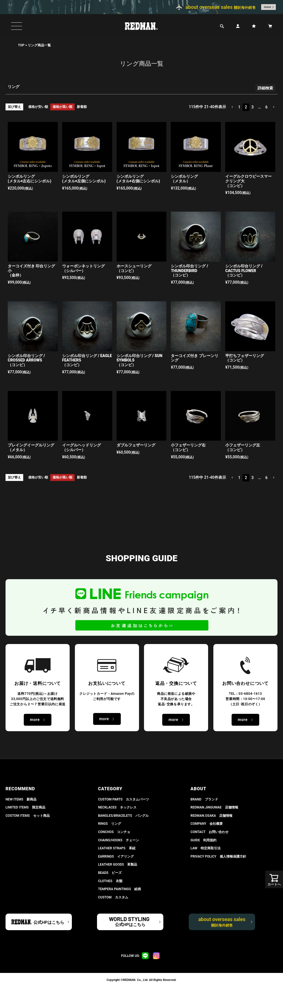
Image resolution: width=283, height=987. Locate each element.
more (267, 7)
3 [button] (252, 107)
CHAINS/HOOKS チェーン (118, 840)
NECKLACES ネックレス (117, 807)
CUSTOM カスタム (113, 897)
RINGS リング (109, 824)
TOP (21, 45)
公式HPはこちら (48, 922)
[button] (232, 107)
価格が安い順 (38, 107)
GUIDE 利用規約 (203, 840)
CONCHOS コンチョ (114, 832)
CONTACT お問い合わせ (209, 832)
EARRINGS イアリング (116, 856)
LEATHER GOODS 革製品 (117, 864)
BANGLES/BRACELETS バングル (123, 816)
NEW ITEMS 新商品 (21, 799)
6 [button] (266, 107)
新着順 (82, 107)
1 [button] (239, 107)
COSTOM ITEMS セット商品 (28, 816)
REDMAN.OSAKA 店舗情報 (211, 816)
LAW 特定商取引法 (205, 848)
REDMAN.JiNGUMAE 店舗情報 (214, 807)
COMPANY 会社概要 (206, 824)
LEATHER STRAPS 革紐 (116, 848)
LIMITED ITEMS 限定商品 (25, 807)
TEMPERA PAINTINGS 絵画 (119, 889)
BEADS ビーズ (110, 873)
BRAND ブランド (204, 799)
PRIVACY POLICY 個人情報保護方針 (218, 856)
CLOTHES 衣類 (110, 881)
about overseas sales (221, 921)
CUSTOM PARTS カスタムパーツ (123, 799)
